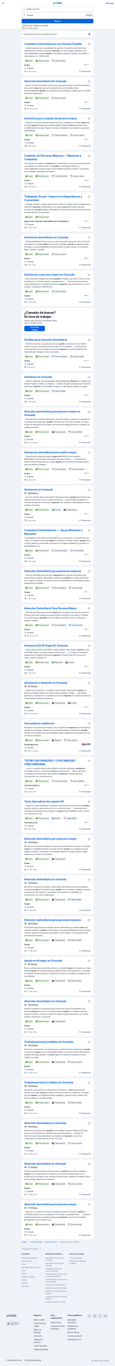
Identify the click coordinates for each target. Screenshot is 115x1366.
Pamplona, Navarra (28, 1279)
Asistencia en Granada (38, 491)
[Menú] (3, 3)
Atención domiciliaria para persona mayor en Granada (52, 415)
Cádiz (24, 1266)
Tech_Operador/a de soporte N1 (44, 803)
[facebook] (89, 1316)
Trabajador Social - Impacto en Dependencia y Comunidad (53, 198)
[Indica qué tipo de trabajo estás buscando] (57, 9)
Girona (24, 1273)
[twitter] (100, 1316)
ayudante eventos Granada (55, 1287)
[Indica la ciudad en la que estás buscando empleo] (57, 15)
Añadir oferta (56, 1322)
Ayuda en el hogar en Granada (43, 962)
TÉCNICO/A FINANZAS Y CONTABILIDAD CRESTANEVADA (49, 764)
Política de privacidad (32, 1360)
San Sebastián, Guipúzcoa (31, 1270)
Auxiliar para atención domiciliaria (45, 342)
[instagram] (95, 1316)
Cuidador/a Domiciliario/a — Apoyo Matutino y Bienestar (53, 534)
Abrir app (110, 3)
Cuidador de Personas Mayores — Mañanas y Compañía (52, 157)
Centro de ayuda (40, 1346)
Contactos (38, 1336)
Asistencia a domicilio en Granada (45, 685)
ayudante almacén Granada (55, 1304)
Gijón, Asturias (27, 1263)
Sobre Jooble (39, 1320)
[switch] (90, 34)
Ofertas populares (76, 1260)
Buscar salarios (73, 1332)
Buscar (57, 21)
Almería (24, 1282)
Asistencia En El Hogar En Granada (46, 647)
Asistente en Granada (38, 379)
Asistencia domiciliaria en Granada (46, 237)
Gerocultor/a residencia (39, 725)
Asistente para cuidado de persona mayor (50, 118)
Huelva (24, 1276)
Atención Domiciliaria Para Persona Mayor (50, 610)
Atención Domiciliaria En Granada (45, 81)
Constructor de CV (74, 1336)
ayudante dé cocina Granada (55, 1290)
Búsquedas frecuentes (32, 1251)
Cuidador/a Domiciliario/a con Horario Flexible (53, 44)
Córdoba (25, 1285)
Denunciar (85, 71)
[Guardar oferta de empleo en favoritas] (89, 44)
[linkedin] (105, 1316)
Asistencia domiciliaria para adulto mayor (50, 454)
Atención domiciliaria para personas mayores (52, 573)
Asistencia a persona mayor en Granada (49, 274)
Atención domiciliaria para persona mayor (50, 841)
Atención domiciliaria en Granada (45, 881)
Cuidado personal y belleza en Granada (48, 1044)
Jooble (106, 1360)
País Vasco (25, 1288)
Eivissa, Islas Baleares (29, 1260)
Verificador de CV (74, 1339)
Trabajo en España (41, 1349)
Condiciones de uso (14, 1360)
